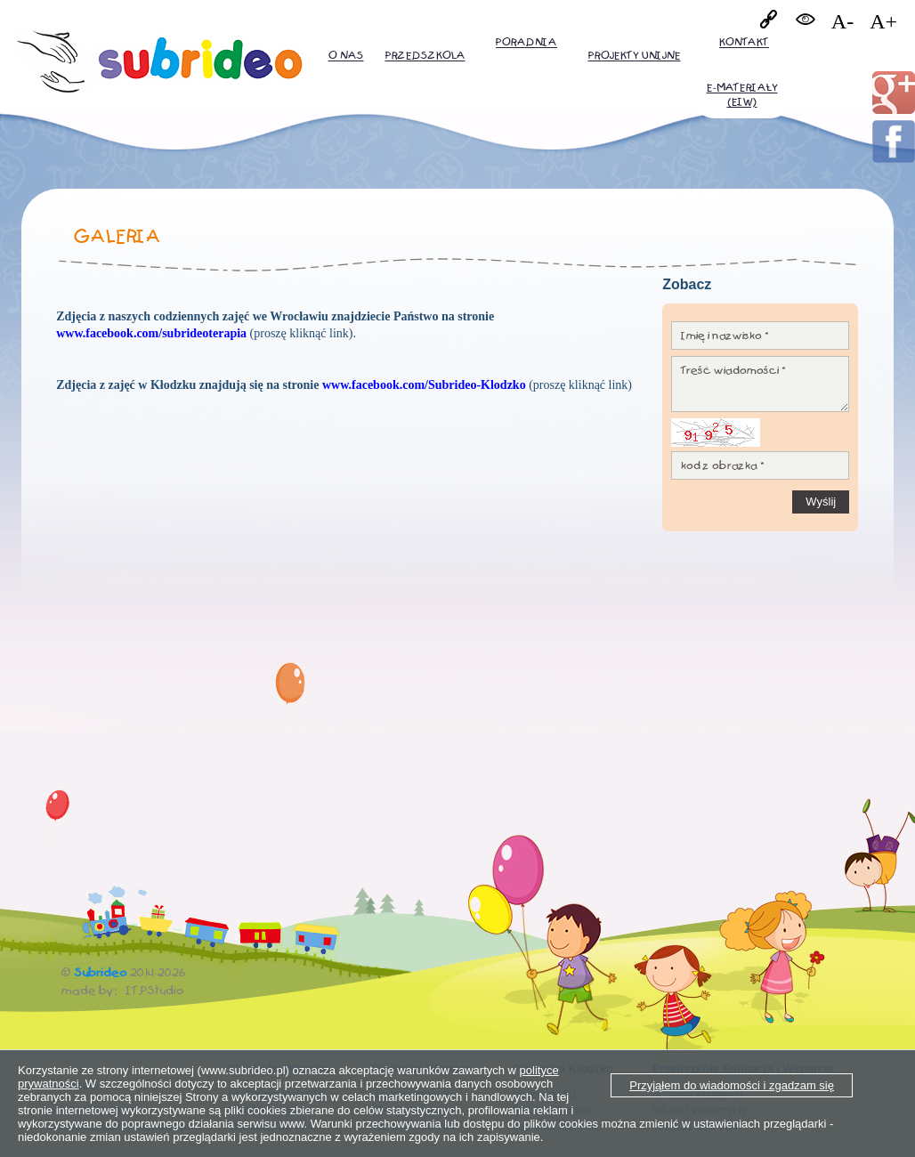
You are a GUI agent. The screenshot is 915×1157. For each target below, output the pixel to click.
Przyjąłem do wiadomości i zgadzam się (731, 1085)
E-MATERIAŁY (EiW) (742, 95)
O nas (346, 55)
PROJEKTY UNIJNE (634, 55)
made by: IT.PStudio (122, 990)
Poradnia (526, 42)
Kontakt (744, 42)
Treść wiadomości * (760, 384)
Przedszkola (425, 55)
